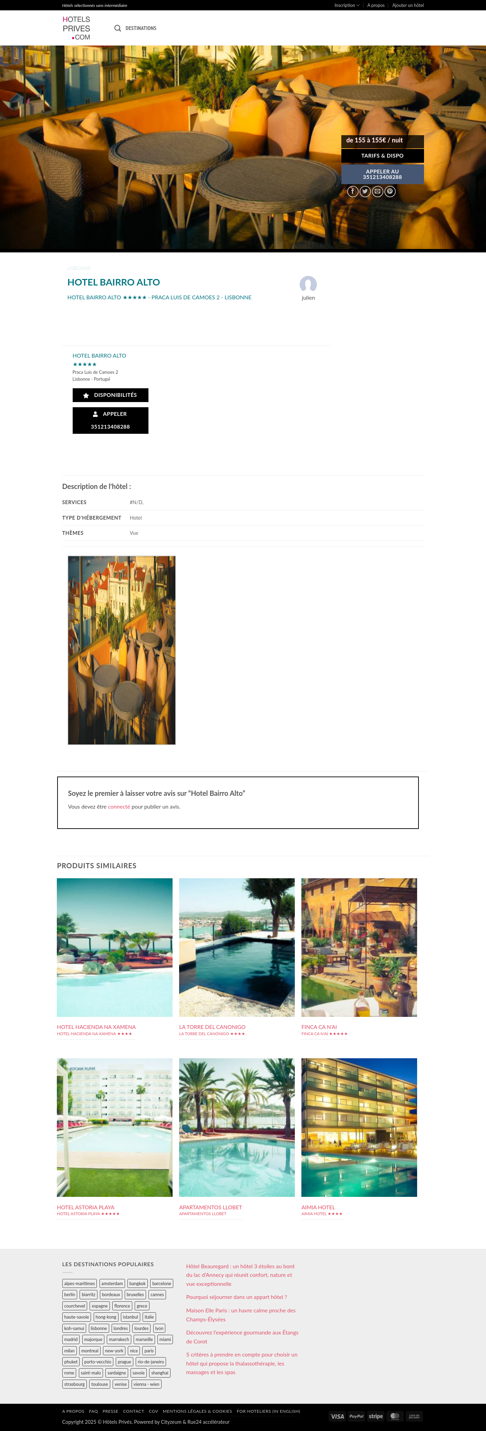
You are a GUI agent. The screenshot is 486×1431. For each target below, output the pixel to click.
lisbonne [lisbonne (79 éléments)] (99, 1328)
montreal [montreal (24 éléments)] (90, 1350)
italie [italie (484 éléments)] (149, 1317)
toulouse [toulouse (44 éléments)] (99, 1384)
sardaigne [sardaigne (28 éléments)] (116, 1372)
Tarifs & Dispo (382, 155)
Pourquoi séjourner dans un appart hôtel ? (236, 1296)
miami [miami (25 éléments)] (165, 1339)
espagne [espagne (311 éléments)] (99, 1306)
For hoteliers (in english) (268, 1411)
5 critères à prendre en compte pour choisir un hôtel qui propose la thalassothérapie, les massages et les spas (242, 1363)
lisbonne (79, 268)
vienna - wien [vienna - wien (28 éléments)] (146, 1384)
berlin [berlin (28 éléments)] (69, 1294)
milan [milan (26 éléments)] (69, 1350)
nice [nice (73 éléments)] (134, 1350)
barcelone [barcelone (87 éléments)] (161, 1283)
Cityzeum (171, 1422)
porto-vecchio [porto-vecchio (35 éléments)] (97, 1361)
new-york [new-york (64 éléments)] (114, 1350)
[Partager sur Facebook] (353, 191)
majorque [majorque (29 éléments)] (93, 1339)
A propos (376, 5)
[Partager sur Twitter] (365, 191)
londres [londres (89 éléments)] (121, 1328)
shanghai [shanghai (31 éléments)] (159, 1372)
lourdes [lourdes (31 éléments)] (141, 1328)
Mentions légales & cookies (197, 1411)
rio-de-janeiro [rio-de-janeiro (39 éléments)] (151, 1361)
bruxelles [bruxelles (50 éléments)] (135, 1294)
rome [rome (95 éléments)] (69, 1372)
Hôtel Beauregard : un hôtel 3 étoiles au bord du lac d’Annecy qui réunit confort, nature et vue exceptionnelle (240, 1275)
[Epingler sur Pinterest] (390, 191)
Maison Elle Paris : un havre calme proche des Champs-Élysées (241, 1314)
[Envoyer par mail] (377, 191)
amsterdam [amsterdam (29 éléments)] (112, 1283)
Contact (133, 1411)
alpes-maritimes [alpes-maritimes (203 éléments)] (79, 1283)
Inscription (347, 5)
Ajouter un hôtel (408, 5)
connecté (119, 806)
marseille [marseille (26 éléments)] (144, 1339)
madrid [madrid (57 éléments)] (71, 1339)
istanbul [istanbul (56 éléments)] (130, 1317)
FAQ (93, 1411)
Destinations (141, 27)
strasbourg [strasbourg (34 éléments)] (74, 1384)
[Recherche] (117, 28)
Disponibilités (110, 395)
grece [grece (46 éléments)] (142, 1306)
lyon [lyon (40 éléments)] (159, 1328)
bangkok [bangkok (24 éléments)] (138, 1283)
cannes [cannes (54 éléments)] (157, 1294)
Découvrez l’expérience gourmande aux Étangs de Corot (242, 1336)
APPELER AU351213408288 (382, 174)
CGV (153, 1411)
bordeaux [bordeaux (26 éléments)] (111, 1294)
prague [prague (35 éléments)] (124, 1361)
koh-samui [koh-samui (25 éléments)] (74, 1328)
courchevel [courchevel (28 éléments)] (74, 1306)
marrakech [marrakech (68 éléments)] (119, 1339)
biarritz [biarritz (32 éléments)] (88, 1294)
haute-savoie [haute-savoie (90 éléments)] (76, 1317)
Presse (110, 1411)
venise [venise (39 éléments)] (121, 1384)
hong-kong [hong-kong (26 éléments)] (106, 1317)
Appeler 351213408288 (110, 420)
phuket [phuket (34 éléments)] (71, 1361)
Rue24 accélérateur (208, 1422)
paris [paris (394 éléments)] (149, 1350)
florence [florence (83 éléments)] (122, 1306)
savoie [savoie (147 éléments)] (139, 1372)
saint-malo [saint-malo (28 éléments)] (91, 1372)
